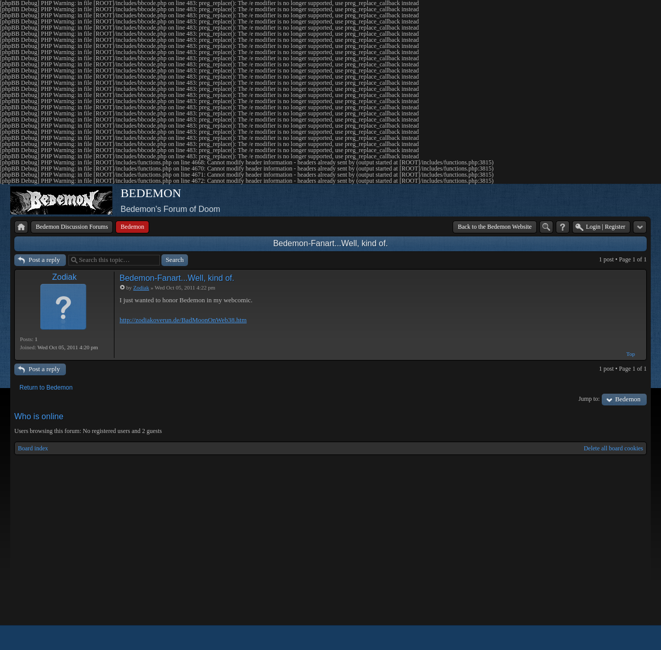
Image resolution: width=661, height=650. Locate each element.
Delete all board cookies (613, 448)
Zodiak (64, 277)
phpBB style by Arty (600, 638)
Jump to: (589, 398)
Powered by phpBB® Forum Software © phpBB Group (631, 638)
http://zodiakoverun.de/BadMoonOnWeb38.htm (183, 320)
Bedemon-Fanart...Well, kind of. (330, 243)
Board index (33, 448)
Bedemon (628, 399)
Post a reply (44, 259)
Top (630, 354)
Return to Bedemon (46, 387)
